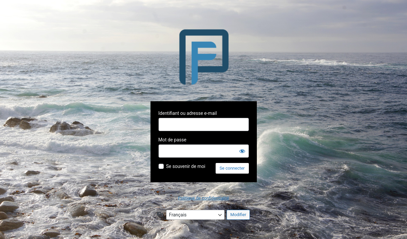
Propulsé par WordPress (203, 56)
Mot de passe (172, 139)
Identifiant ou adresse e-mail (187, 113)
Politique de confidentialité (203, 198)
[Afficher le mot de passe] (242, 151)
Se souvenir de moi (185, 166)
